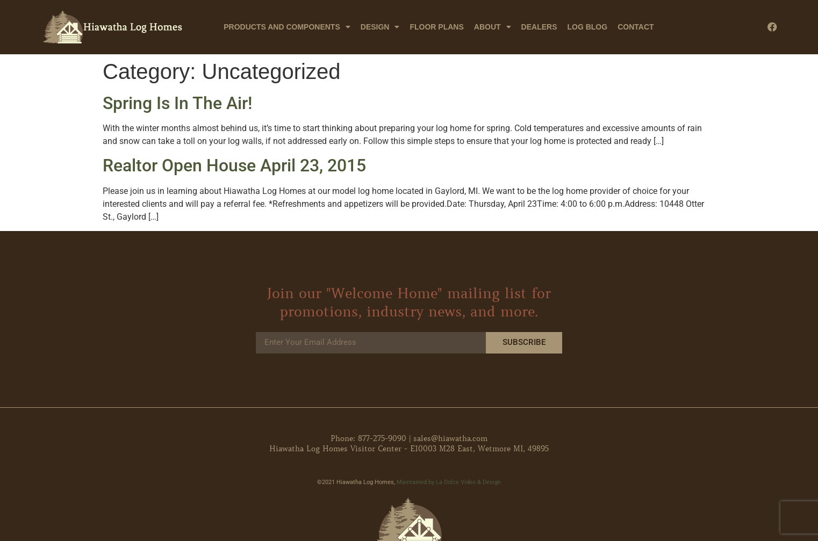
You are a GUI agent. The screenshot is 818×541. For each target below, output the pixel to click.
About (492, 26)
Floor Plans (436, 27)
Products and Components (287, 26)
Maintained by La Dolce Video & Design (449, 482)
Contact (636, 27)
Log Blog (587, 27)
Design (380, 26)
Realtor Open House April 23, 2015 (234, 165)
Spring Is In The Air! (177, 103)
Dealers (539, 27)
